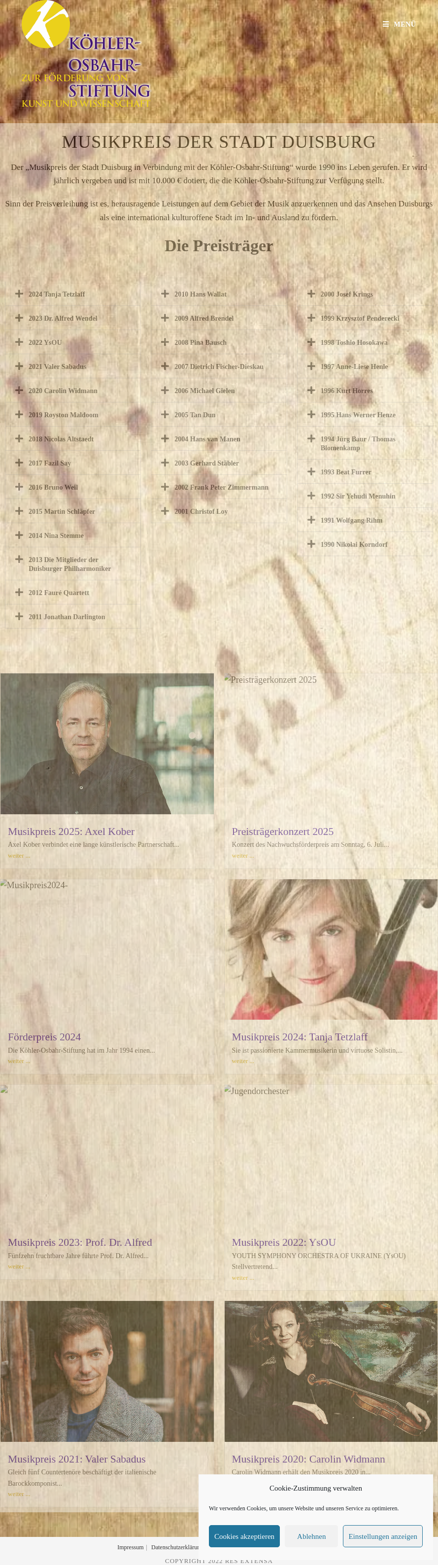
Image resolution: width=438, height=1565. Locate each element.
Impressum (130, 1547)
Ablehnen (311, 1536)
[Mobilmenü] (399, 24)
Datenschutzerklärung (177, 1547)
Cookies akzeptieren (244, 1536)
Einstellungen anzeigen (382, 1536)
